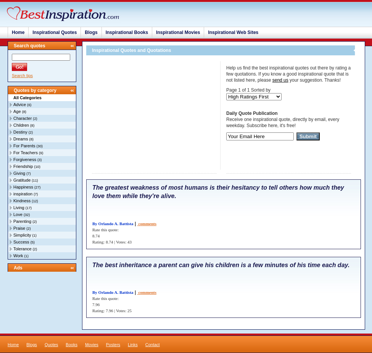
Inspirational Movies (178, 32)
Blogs (91, 32)
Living (18, 207)
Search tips (22, 75)
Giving (19, 173)
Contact (152, 344)
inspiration (22, 194)
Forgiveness (24, 159)
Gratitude (22, 180)
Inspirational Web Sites (233, 32)
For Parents (24, 145)
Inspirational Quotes (54, 32)
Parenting (22, 221)
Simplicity (22, 235)
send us (280, 80)
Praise (19, 228)
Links (133, 344)
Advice (19, 104)
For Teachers (25, 152)
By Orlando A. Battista (113, 223)
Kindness (22, 200)
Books (71, 344)
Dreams (20, 139)
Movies (91, 344)
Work (18, 255)
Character (22, 118)
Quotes (51, 344)
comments (146, 223)
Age (17, 111)
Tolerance (22, 249)
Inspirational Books (127, 32)
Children (21, 125)
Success (21, 242)
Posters (113, 344)
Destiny (20, 132)
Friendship (23, 166)
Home (18, 32)
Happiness (23, 187)
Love (18, 214)
